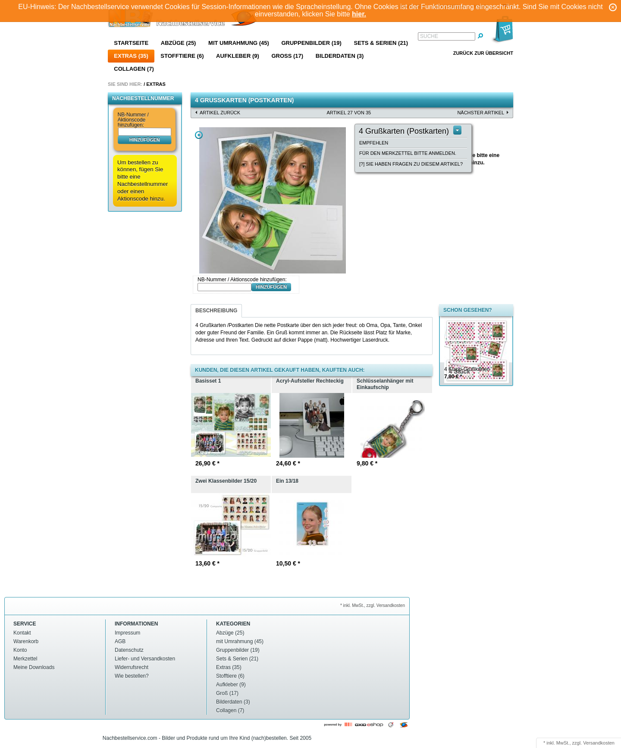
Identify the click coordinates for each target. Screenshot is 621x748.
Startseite (131, 43)
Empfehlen (373, 142)
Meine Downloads (33, 667)
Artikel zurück (220, 112)
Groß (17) (287, 56)
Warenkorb (25, 641)
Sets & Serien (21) (381, 43)
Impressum (127, 633)
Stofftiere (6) (182, 56)
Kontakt (22, 633)
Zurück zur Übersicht (483, 53)
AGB (120, 641)
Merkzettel (25, 659)
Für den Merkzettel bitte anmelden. (407, 153)
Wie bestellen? (132, 676)
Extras (156, 84)
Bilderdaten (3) (340, 56)
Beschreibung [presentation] (216, 311)
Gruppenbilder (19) (311, 43)
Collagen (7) (134, 69)
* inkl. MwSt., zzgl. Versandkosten (372, 605)
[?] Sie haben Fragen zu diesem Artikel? (411, 164)
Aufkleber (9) (237, 56)
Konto (20, 650)
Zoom (199, 135)
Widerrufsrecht (131, 667)
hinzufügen (144, 139)
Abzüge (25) (178, 43)
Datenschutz (129, 650)
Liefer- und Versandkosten (145, 659)
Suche (429, 36)
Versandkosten (599, 742)
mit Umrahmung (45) (238, 43)
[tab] (216, 310)
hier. (359, 14)
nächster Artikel (480, 112)
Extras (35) (131, 56)
